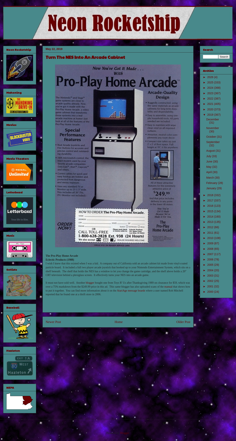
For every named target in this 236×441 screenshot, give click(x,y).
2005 (210, 264)
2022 (210, 98)
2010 (210, 238)
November (212, 128)
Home (119, 322)
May (209, 166)
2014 (210, 216)
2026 (210, 77)
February (212, 183)
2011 (210, 232)
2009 (210, 243)
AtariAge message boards (131, 290)
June (209, 161)
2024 (210, 87)
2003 (210, 275)
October (211, 136)
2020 (210, 109)
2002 (210, 280)
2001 (210, 286)
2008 (210, 248)
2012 (210, 227)
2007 (210, 254)
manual (168, 286)
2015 (210, 211)
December (212, 119)
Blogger (124, 433)
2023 (210, 93)
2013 (210, 221)
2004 (210, 270)
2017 (210, 200)
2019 (210, 114)
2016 (210, 205)
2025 (210, 82)
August (211, 150)
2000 (210, 291)
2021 (210, 103)
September (213, 142)
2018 (210, 195)
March (210, 177)
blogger (90, 282)
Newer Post (53, 322)
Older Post (183, 322)
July (209, 156)
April (209, 172)
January (211, 188)
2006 (210, 259)
